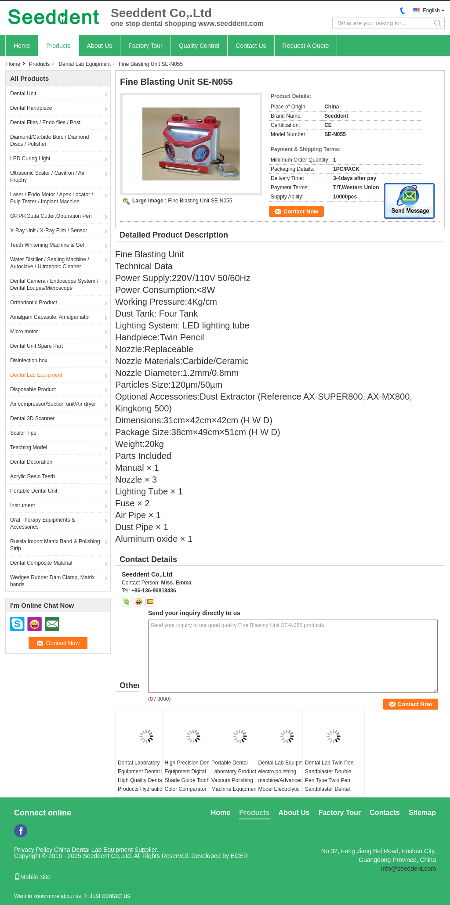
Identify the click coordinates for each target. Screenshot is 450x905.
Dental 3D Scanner (32, 418)
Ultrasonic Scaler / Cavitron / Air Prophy (47, 176)
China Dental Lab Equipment (93, 849)
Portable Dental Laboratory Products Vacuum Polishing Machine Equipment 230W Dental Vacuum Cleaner (236, 785)
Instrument (22, 505)
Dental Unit (23, 93)
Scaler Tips (23, 433)
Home (22, 45)
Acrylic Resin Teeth (32, 476)
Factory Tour (145, 45)
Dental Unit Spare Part (36, 346)
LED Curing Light (30, 158)
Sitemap (422, 812)
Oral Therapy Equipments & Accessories (42, 523)
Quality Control (199, 45)
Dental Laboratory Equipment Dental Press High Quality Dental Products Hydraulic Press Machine (146, 780)
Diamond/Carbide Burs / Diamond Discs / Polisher (49, 140)
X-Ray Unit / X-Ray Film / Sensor (48, 230)
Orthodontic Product (33, 302)
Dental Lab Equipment (84, 64)
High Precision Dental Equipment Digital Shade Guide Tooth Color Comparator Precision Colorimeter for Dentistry (190, 785)
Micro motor (24, 331)
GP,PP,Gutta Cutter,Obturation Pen (51, 216)
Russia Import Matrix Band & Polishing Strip (55, 545)
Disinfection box (28, 360)
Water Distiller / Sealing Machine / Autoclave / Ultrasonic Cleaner (49, 263)
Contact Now (300, 211)
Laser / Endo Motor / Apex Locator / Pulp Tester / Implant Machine (51, 198)
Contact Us (251, 45)
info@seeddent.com (408, 868)
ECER (239, 855)
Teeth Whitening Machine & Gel (47, 245)
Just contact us (109, 895)
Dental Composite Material (41, 563)
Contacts (384, 812)
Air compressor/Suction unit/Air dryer (53, 404)
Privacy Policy (33, 849)
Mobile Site (32, 876)
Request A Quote (306, 45)
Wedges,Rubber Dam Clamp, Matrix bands (52, 581)
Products (58, 45)
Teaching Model (28, 447)
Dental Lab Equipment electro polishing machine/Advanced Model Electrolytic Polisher (284, 780)
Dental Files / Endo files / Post (45, 122)
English (431, 10)
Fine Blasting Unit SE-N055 (200, 201)
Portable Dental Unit (33, 491)
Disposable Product (33, 389)
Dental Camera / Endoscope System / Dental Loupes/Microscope (54, 284)
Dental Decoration (31, 462)
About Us (99, 45)
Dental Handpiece (31, 108)
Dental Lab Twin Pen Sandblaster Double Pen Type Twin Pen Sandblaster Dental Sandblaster (329, 780)
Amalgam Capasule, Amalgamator (50, 317)
